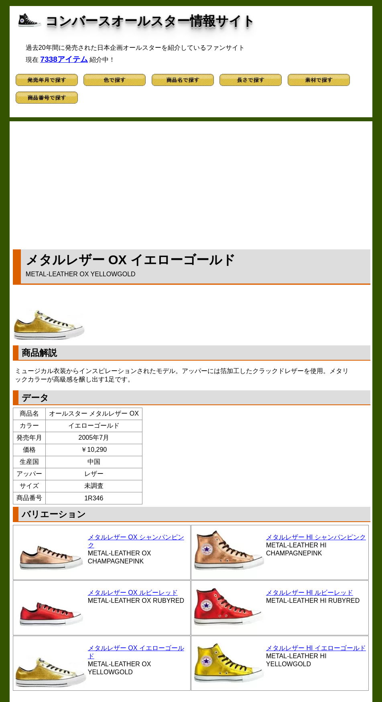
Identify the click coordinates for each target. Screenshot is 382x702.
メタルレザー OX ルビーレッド (133, 592)
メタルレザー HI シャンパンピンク (316, 537)
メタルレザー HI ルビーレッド (309, 592)
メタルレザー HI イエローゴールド (316, 648)
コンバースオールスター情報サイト (150, 21)
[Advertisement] (191, 183)
